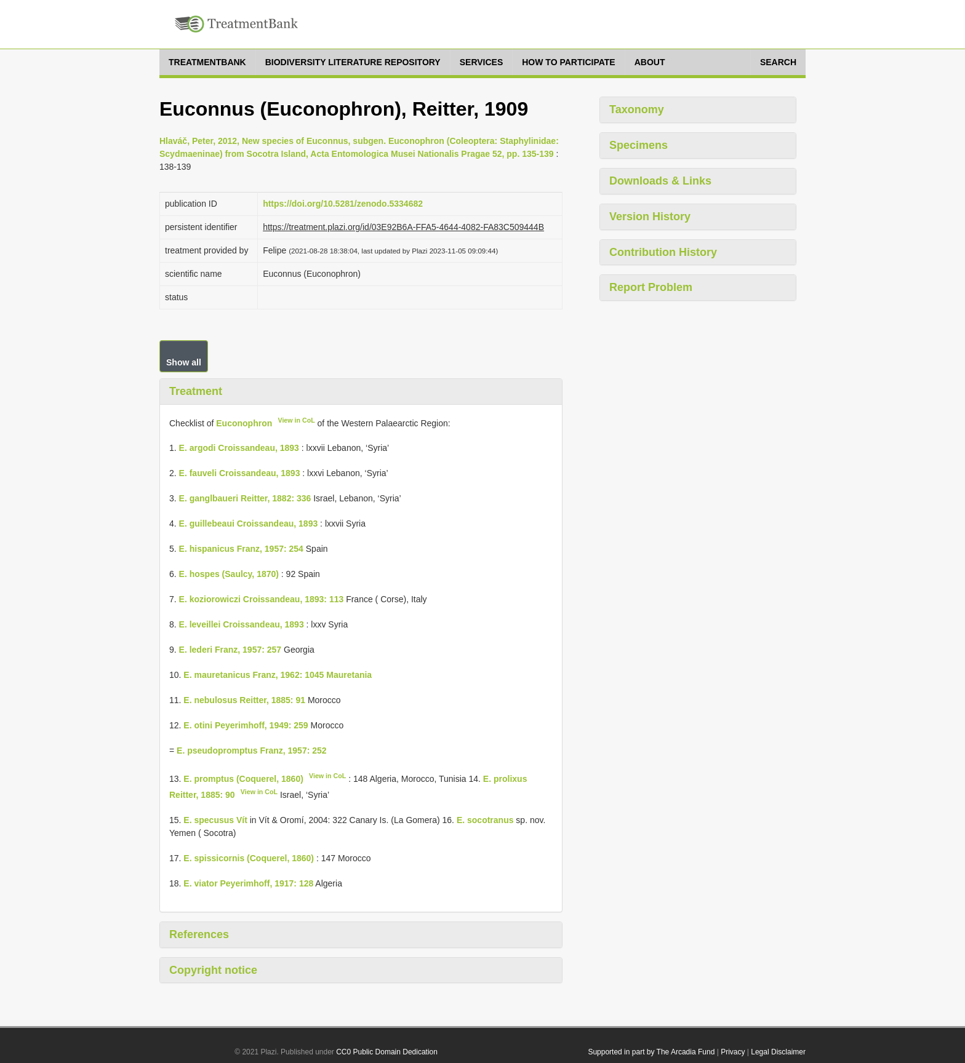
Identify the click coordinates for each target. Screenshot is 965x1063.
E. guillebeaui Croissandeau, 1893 (248, 523)
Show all (183, 362)
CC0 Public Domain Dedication (387, 1052)
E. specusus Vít (215, 820)
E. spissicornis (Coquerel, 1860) (248, 858)
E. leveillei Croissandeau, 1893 (241, 624)
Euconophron (244, 423)
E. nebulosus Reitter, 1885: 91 (244, 700)
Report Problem (650, 287)
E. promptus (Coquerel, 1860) (243, 779)
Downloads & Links (660, 181)
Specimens (638, 145)
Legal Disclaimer (778, 1052)
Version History (650, 216)
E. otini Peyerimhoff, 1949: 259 (245, 725)
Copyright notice (213, 970)
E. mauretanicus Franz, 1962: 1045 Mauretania (277, 675)
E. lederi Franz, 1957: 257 (230, 650)
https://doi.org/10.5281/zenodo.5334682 (343, 204)
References (199, 934)
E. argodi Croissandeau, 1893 (239, 448)
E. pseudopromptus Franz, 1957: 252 (252, 750)
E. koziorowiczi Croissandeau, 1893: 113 (261, 599)
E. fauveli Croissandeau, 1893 (239, 473)
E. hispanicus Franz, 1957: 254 (241, 549)
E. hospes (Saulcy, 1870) (229, 574)
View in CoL (296, 420)
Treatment (195, 391)
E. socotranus (485, 820)
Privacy (733, 1052)
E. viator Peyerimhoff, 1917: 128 (248, 883)
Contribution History (663, 252)
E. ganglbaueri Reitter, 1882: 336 (245, 498)
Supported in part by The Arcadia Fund (651, 1052)
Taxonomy (636, 109)
